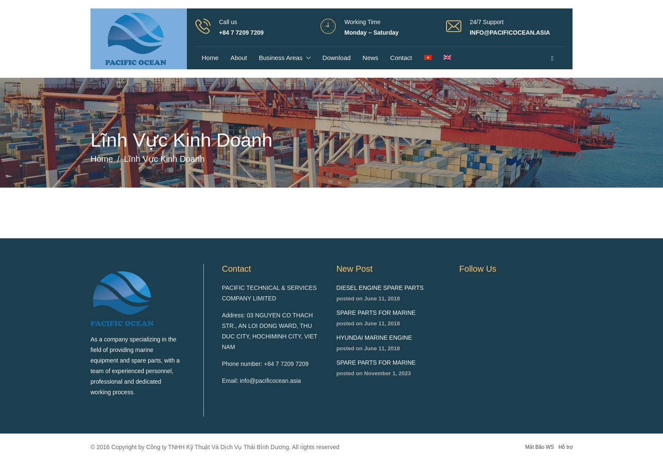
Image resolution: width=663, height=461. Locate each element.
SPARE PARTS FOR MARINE (375, 312)
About (238, 57)
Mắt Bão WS (539, 447)
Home (210, 57)
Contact (401, 57)
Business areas (280, 57)
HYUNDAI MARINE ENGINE (374, 337)
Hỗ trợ (566, 447)
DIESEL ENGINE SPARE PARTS (379, 287)
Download (337, 57)
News (370, 57)
